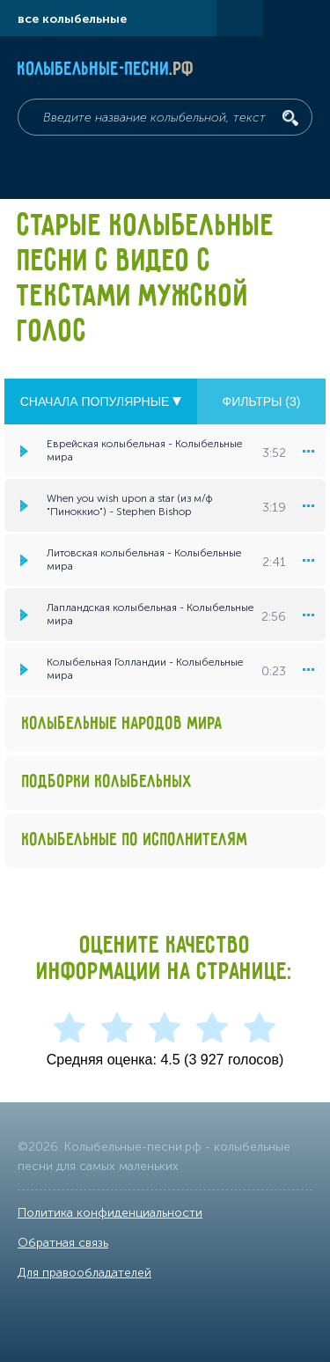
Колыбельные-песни (106, 69)
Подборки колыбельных (107, 782)
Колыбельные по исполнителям (135, 840)
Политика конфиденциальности (110, 1212)
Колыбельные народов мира (122, 724)
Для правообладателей (84, 1272)
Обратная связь (63, 1242)
